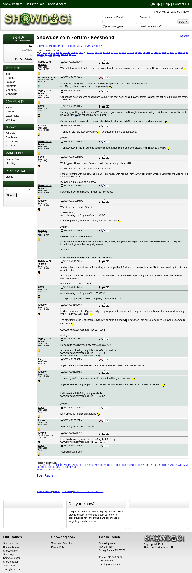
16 (74, 52)
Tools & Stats (57, 4)
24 (96, 52)
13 (66, 52)
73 (75, 55)
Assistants (11, 86)
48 (160, 52)
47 (157, 52)
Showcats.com (10, 543)
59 (38, 55)
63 (49, 55)
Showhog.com (10, 554)
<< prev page (42, 57)
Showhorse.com (11, 558)
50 (165, 52)
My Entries (11, 90)
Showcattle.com (11, 547)
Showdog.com (44, 46)
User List (10, 119)
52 (171, 52)
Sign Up (154, 4)
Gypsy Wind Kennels (45, 63)
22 (90, 52)
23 (93, 52)
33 (120, 52)
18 (80, 52)
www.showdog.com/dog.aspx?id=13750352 (82, 215)
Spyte (41, 106)
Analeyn (42, 125)
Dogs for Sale (35, 4)
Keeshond (67, 46)
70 (67, 55)
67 (59, 55)
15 (72, 52)
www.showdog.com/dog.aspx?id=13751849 (82, 353)
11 (61, 52)
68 (62, 55)
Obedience (11, 137)
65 (54, 55)
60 (40, 55)
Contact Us (181, 4)
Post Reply (45, 475)
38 (133, 52)
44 (149, 52)
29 (109, 52)
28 (106, 52)
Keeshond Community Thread (88, 46)
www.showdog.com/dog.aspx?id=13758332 (82, 293)
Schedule (10, 133)
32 (117, 52)
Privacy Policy (58, 547)
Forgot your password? (151, 26)
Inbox (8, 74)
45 (152, 52)
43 (147, 52)
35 (125, 52)
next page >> (54, 57)
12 (64, 52)
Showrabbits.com (12, 565)
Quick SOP (11, 78)
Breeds (9, 176)
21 (88, 52)
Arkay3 (42, 433)
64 (51, 55)
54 (176, 52)
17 (77, 52)
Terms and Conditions (62, 543)
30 (112, 52)
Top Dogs (10, 145)
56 (181, 52)
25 (98, 52)
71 (70, 55)
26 (101, 52)
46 (155, 52)
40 (139, 52)
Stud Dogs (11, 163)
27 (104, 52)
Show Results (12, 4)
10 (58, 52)
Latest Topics (12, 115)
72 (73, 55)
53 (173, 52)
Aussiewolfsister (47, 77)
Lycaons (42, 420)
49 (163, 52)
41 (141, 52)
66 (56, 55)
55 (179, 52)
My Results (11, 94)
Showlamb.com (11, 562)
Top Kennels (12, 141)
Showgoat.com (10, 550)
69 (64, 55)
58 (187, 52)
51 (168, 52)
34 (123, 52)
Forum (9, 107)
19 (82, 52)
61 (43, 55)
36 (128, 52)
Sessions (10, 82)
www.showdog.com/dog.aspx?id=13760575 (82, 442)
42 (144, 52)
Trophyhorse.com (12, 569)
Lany (40, 359)
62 (46, 55)
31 (115, 52)
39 (136, 52)
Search (184, 36)
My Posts (10, 111)
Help (166, 4)
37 (130, 52)
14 (69, 52)
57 (184, 52)
